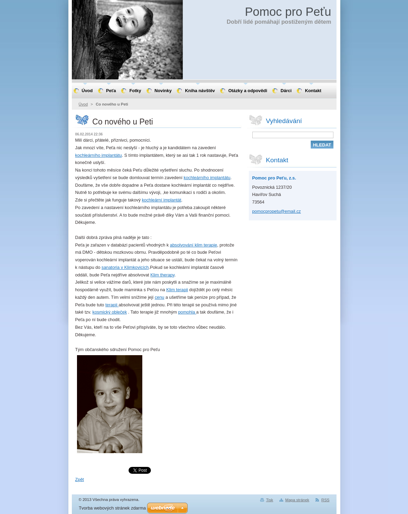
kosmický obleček (109, 312)
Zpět (79, 479)
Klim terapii (177, 289)
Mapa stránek (297, 500)
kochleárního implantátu (98, 155)
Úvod (83, 104)
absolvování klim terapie (193, 245)
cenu (159, 297)
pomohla (187, 312)
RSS (325, 500)
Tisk (269, 500)
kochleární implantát (161, 200)
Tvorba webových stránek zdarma (112, 508)
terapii (112, 304)
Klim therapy (162, 274)
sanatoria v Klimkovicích (124, 267)
